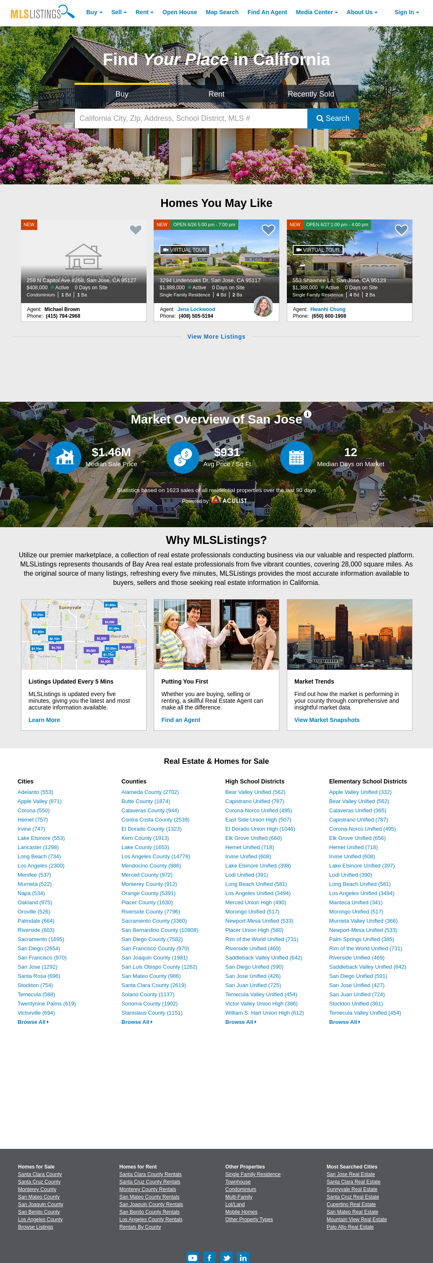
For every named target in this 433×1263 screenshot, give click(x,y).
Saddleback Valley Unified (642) (263, 957)
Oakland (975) (35, 902)
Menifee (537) (34, 875)
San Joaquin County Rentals (151, 1204)
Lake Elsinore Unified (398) (258, 865)
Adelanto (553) (35, 792)
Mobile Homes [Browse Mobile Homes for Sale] (241, 1212)
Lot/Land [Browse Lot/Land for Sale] (235, 1204)
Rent (142, 12)
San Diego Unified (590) (254, 967)
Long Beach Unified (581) (256, 884)
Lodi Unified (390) (350, 875)
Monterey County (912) (149, 884)
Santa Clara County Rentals (150, 1174)
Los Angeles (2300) (41, 865)
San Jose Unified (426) (253, 976)
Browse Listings (35, 1227)
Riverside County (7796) (150, 911)
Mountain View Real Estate (357, 1219)
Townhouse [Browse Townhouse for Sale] (238, 1182)
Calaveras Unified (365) (358, 810)
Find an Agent (181, 720)
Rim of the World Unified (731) (262, 939)
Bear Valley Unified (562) (255, 792)
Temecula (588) (36, 994)
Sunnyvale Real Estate (352, 1189)
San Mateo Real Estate (352, 1212)
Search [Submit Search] (333, 118)
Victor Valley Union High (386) (261, 1003)
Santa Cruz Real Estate (353, 1197)
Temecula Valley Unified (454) (261, 994)
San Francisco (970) (42, 957)
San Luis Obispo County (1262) (159, 967)
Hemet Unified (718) (249, 847)
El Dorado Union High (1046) (260, 829)
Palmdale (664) (36, 921)
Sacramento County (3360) (154, 921)
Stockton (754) (35, 985)
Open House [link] (179, 12)
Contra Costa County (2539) (155, 819)
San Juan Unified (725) (253, 985)
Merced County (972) (147, 875)
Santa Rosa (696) (39, 976)
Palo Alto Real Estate (350, 1227)
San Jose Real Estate (351, 1174)
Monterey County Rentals (147, 1189)
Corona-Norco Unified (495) (258, 810)
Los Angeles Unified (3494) (258, 893)
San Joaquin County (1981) (154, 957)
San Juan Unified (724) (357, 994)
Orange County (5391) (148, 893)
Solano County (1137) (147, 994)
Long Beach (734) (39, 856)
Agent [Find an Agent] (267, 12)
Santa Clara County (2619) (153, 985)
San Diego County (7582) (152, 939)
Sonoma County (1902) (149, 1003)
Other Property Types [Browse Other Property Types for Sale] (249, 1219)
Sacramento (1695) (41, 939)
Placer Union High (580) (254, 930)
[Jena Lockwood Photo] (263, 303)
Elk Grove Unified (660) (253, 838)
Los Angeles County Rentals (151, 1219)
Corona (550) (34, 810)
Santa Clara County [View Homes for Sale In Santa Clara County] (40, 1174)
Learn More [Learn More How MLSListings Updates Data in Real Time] (44, 720)
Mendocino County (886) (151, 865)
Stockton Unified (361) (356, 1003)
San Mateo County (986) (151, 976)
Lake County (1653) (145, 847)
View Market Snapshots (327, 720)
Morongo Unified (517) (252, 911)
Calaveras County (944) (150, 810)
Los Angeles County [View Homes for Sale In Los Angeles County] (40, 1219)
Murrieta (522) (35, 884)
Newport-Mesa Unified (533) (259, 921)
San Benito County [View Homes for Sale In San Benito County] (39, 1212)
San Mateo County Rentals (149, 1197)
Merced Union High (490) (255, 902)
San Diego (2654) (39, 948)
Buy (91, 12)
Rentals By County (140, 1227)
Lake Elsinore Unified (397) (362, 865)
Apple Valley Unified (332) (360, 792)
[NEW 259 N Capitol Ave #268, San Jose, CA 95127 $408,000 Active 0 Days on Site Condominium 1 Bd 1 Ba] (84, 261)
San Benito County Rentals (149, 1212)
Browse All (33, 1022)
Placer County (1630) (147, 902)
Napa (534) (31, 893)
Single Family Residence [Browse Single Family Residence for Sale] (253, 1174)
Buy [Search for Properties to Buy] (122, 94)
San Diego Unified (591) (358, 976)
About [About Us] (360, 12)
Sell (116, 12)
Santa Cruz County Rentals (149, 1182)
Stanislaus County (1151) (152, 1013)
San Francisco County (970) (155, 948)
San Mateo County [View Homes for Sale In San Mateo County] (38, 1197)
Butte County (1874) (145, 801)
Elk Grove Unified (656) (357, 838)
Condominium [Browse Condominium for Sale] (240, 1189)
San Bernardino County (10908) (159, 930)
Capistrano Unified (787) (254, 801)
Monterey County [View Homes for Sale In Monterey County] (37, 1189)
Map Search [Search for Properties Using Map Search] (222, 12)
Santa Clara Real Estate (354, 1182)
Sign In (404, 12)
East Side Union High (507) (258, 819)
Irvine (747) (31, 829)
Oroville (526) (34, 911)
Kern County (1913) (145, 838)
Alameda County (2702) (150, 792)
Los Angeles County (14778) (155, 856)
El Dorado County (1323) (151, 829)
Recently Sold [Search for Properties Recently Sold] (311, 94)
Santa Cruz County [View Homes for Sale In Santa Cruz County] (39, 1182)
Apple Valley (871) (40, 801)
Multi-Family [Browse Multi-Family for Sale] (239, 1197)
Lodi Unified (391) (246, 875)
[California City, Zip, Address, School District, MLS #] (191, 118)
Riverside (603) (36, 930)
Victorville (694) (36, 1013)
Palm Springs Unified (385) (361, 939)
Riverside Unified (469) (253, 948)
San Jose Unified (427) (356, 985)
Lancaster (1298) (38, 847)
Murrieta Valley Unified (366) (363, 921)
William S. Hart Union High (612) (264, 1013)
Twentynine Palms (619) (47, 1003)
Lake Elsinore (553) (41, 838)
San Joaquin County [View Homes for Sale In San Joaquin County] (40, 1204)
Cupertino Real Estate (351, 1204)
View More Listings (216, 336)
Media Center (314, 12)
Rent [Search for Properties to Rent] (216, 94)
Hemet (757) (33, 819)
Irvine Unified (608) (248, 856)
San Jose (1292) (37, 967)
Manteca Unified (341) (356, 902)
